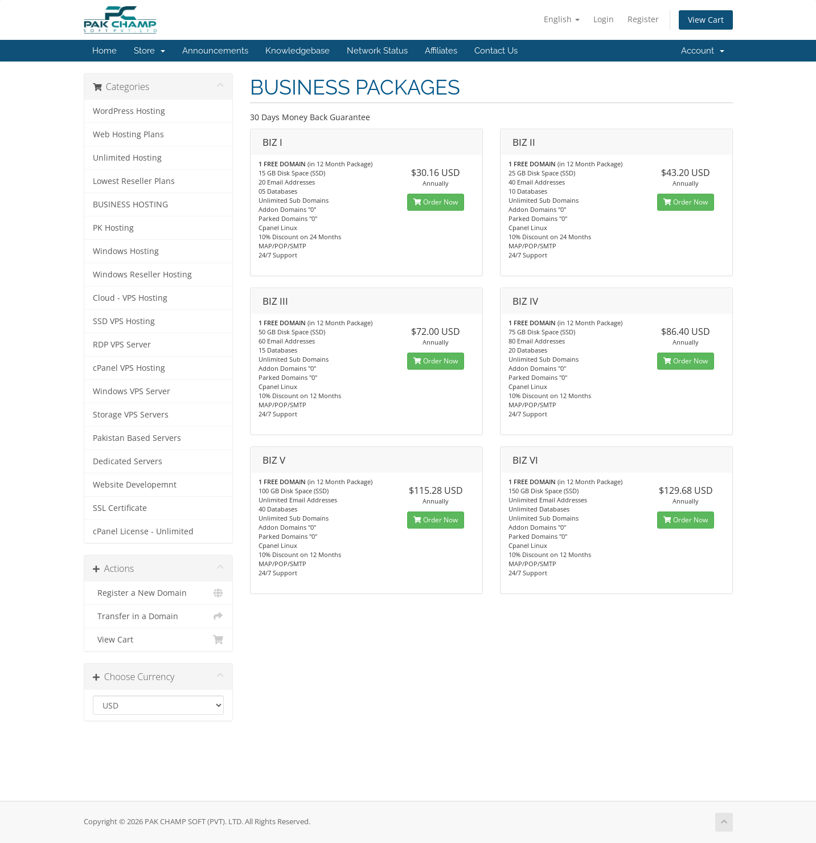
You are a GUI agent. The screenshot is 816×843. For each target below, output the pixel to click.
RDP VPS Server (122, 344)
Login (603, 19)
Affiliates (441, 51)
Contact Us (496, 51)
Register (643, 19)
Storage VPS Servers (131, 415)
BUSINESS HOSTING (130, 204)
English (562, 19)
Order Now (435, 202)
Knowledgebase (297, 51)
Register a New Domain (158, 593)
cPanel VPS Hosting (129, 368)
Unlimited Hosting (127, 158)
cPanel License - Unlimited (143, 531)
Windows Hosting (126, 251)
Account (702, 51)
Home (104, 51)
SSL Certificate (120, 508)
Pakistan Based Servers (137, 438)
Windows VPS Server (131, 391)
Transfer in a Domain (158, 616)
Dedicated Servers (127, 461)
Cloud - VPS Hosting (130, 298)
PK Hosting (113, 228)
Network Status (377, 51)
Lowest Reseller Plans (134, 181)
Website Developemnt (135, 485)
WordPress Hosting (129, 111)
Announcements (215, 51)
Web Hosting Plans (128, 134)
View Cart (706, 19)
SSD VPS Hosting (124, 321)
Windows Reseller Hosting (142, 274)
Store (149, 51)
